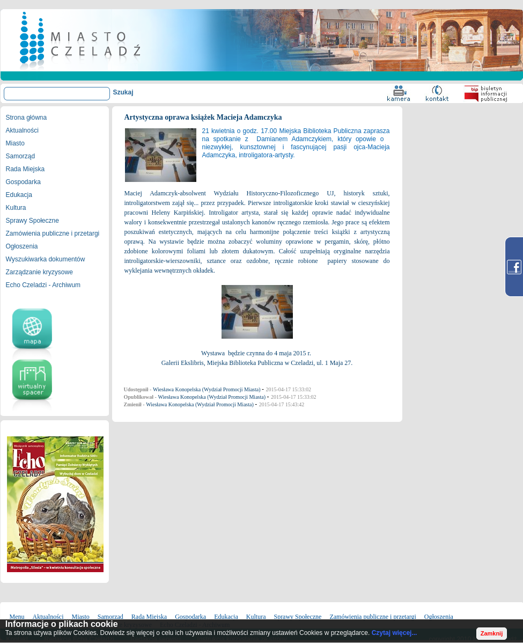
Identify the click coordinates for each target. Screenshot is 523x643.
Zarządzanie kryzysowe (39, 272)
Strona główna (26, 117)
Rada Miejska (25, 169)
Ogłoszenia (22, 246)
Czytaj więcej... (394, 633)
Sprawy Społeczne (32, 220)
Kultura (16, 207)
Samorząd (20, 156)
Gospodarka (23, 182)
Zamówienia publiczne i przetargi (53, 233)
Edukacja (19, 195)
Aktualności (22, 130)
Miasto (15, 143)
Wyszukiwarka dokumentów (45, 259)
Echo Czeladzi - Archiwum (43, 285)
